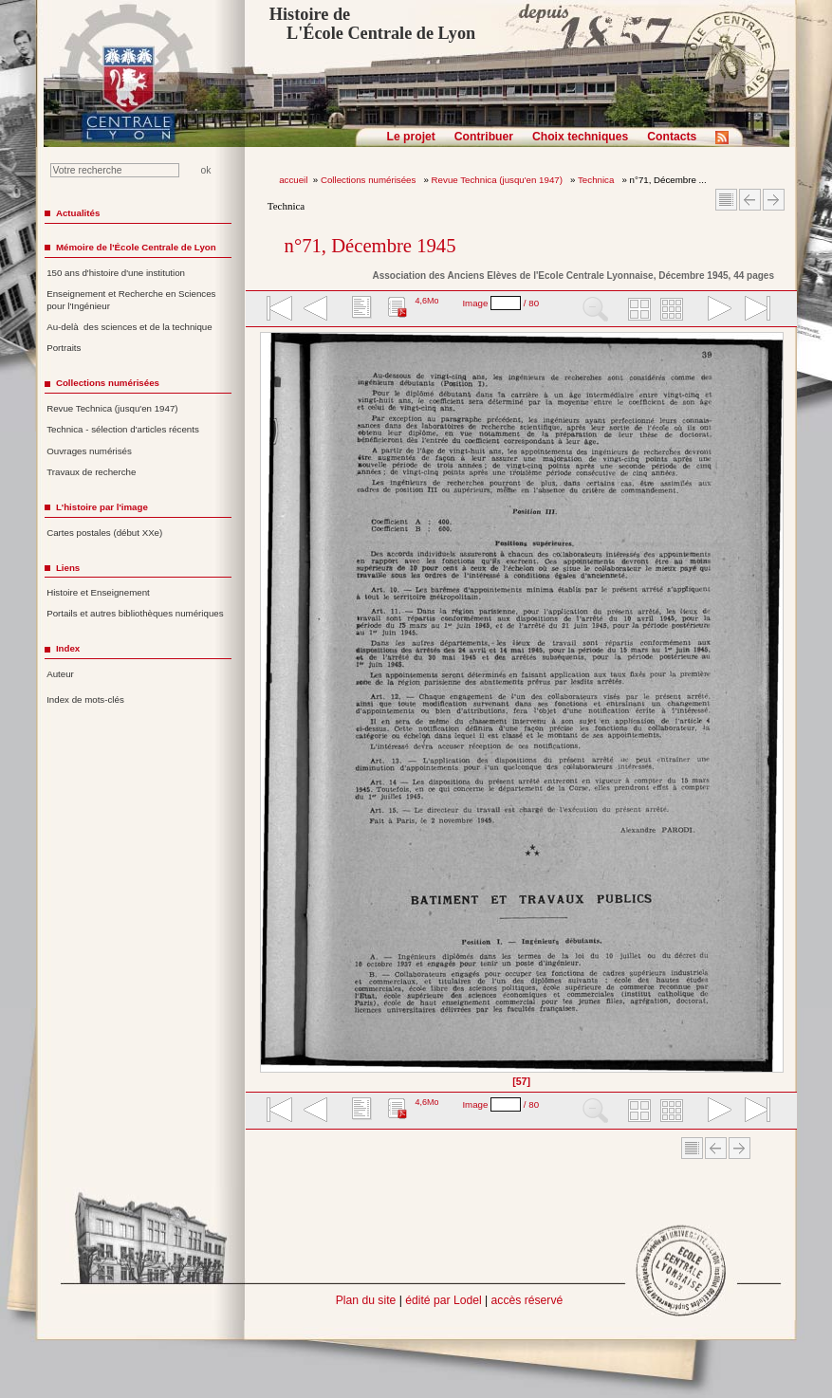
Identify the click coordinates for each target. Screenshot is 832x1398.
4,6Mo (426, 300)
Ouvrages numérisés (89, 451)
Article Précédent (750, 200)
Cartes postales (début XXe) (104, 532)
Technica (597, 180)
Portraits (63, 347)
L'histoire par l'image (102, 507)
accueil (293, 180)
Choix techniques (580, 136)
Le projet (411, 136)
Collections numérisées (369, 180)
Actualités (78, 213)
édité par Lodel (443, 1300)
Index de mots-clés (85, 699)
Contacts (671, 136)
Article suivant (774, 200)
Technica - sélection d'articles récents (122, 429)
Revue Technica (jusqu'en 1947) (498, 180)
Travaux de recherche (91, 472)
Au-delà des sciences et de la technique (129, 327)
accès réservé (527, 1300)
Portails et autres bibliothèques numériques (134, 613)
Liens (68, 567)
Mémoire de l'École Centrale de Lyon (136, 247)
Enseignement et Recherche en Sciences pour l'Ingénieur (130, 299)
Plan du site (366, 1300)
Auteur (60, 674)
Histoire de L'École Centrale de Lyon (372, 24)
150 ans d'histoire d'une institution (115, 272)
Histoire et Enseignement (98, 592)
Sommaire (726, 200)
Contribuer (483, 136)
